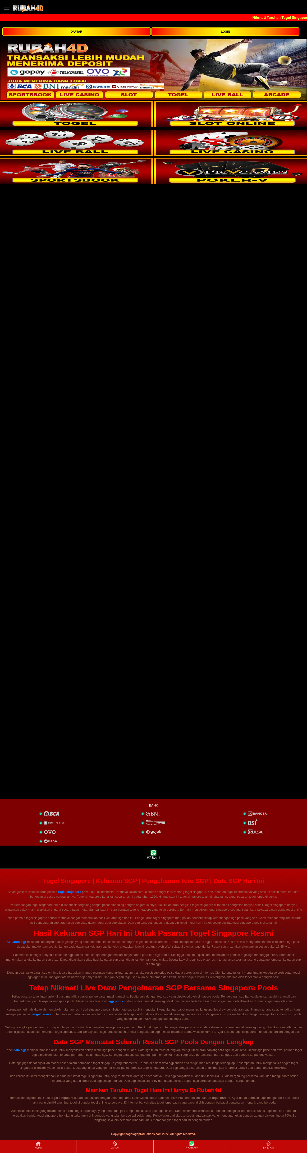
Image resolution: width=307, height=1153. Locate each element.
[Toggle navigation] (6, 7)
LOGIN (225, 31)
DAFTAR (76, 31)
